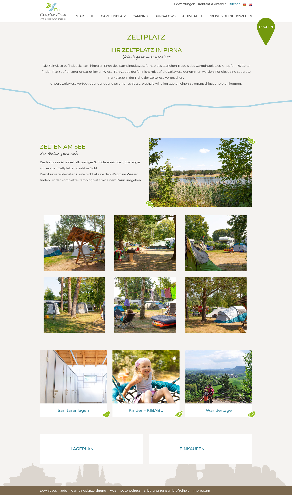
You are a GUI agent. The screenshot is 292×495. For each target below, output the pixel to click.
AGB (113, 490)
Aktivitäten (192, 16)
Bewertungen (184, 4)
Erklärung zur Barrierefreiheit (166, 490)
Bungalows (165, 16)
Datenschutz (130, 490)
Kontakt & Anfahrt (212, 4)
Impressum (201, 490)
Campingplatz (113, 16)
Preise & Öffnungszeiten (230, 16)
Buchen (235, 4)
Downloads (48, 490)
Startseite (85, 16)
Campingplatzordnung (88, 490)
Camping (140, 16)
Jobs (64, 490)
